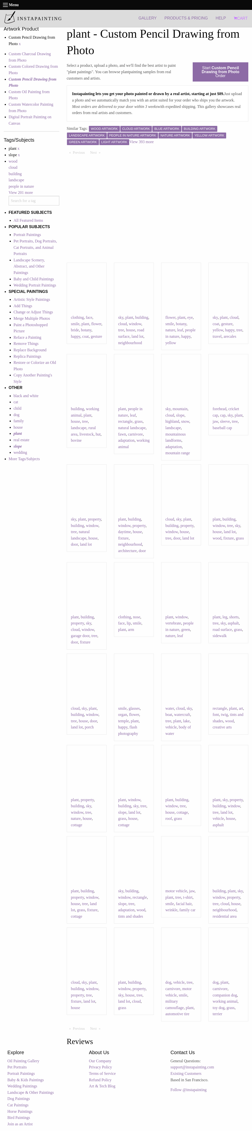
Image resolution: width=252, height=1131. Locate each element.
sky (120, 317)
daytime (124, 532)
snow (185, 421)
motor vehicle (176, 891)
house (18, 427)
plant (85, 324)
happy (75, 336)
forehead (219, 409)
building (15, 174)
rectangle (125, 421)
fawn (122, 434)
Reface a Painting (27, 337)
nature (170, 330)
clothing (77, 317)
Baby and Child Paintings (34, 279)
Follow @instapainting (189, 1090)
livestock (86, 434)
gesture (96, 336)
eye (190, 317)
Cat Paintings (18, 1105)
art (241, 708)
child (17, 408)
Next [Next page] (96, 152)
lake (186, 721)
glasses (134, 708)
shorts (234, 617)
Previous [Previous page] (80, 152)
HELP (221, 18)
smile (75, 324)
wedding (20, 452)
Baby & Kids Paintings (25, 1080)
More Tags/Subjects (24, 459)
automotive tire (177, 1014)
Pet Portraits (17, 1067)
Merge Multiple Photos (32, 318)
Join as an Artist (20, 1124)
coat (85, 336)
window (135, 324)
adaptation (126, 440)
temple (123, 721)
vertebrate (173, 623)
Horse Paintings (19, 1111)
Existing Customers (186, 1073)
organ (122, 714)
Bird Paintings (18, 1117)
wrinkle (171, 910)
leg (224, 617)
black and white (26, 396)
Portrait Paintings (27, 235)
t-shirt (187, 897)
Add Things (23, 306)
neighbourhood (130, 343)
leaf (180, 330)
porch (89, 727)
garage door (80, 636)
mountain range (177, 453)
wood (13, 161)
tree (121, 330)
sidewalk (220, 636)
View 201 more (21, 192)
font (216, 714)
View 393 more (141, 142)
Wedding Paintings (22, 1086)
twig (224, 714)
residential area (224, 916)
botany (86, 330)
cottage (76, 825)
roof (168, 818)
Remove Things (26, 343)
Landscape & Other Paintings (30, 1092)
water (169, 708)
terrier (217, 1014)
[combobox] (34, 200)
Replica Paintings (27, 356)
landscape (16, 180)
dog (16, 415)
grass (139, 421)
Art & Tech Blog (102, 1086)
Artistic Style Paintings (32, 299)
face (89, 317)
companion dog (225, 995)
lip (129, 623)
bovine (76, 440)
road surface (222, 629)
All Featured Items (28, 220)
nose (136, 617)
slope (180, 415)
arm (131, 629)
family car (187, 910)
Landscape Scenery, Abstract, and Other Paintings (29, 266)
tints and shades (130, 916)
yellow (170, 343)
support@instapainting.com (192, 1067)
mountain (180, 409)
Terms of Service (102, 1073)
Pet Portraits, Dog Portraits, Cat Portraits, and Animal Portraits (35, 247)
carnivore (135, 434)
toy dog (218, 1008)
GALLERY (148, 18)
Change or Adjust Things (33, 312)
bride (75, 330)
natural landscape (132, 428)
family (19, 421)
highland (172, 421)
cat (16, 402)
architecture (127, 551)
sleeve (225, 421)
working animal (225, 1001)
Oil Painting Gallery (23, 1061)
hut (97, 434)
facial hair (184, 904)
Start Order (220, 72)
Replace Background (30, 350)
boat (168, 714)
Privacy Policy (100, 1067)
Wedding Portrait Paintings (35, 285)
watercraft (182, 714)
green (185, 629)
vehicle (171, 727)
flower (96, 324)
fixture (123, 538)
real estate (21, 440)
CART (241, 18)
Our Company (100, 1061)
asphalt (233, 623)
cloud (13, 167)
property (94, 519)
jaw (215, 421)
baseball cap (222, 428)
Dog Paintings (18, 1099)
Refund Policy (100, 1080)
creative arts (222, 727)
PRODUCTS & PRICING (186, 18)
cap (222, 415)
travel (217, 336)
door (74, 544)
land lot (137, 336)
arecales (229, 336)
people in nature (21, 186)
